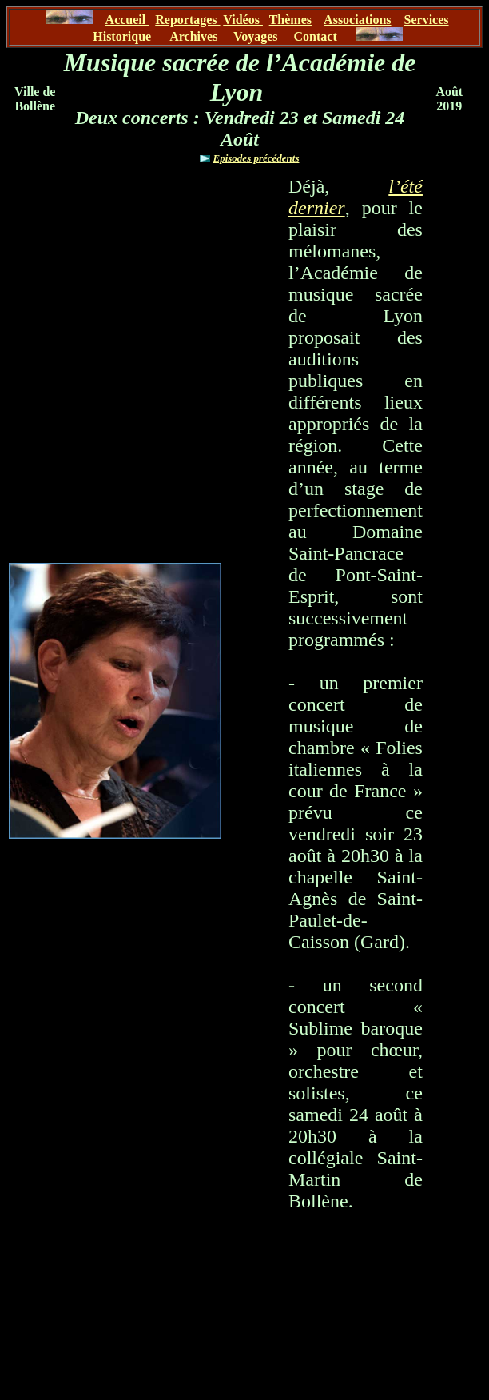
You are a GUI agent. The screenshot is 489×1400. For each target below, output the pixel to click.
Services (426, 19)
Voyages (256, 36)
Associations (357, 19)
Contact (317, 36)
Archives (193, 36)
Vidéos (243, 19)
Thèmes (290, 19)
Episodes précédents (256, 158)
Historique (123, 36)
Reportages (187, 19)
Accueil (127, 19)
